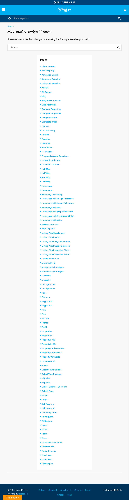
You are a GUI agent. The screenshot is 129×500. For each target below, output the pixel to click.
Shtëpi (60, 493)
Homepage (47, 185)
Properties (47, 330)
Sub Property (48, 402)
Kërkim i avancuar (51, 224)
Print (44, 309)
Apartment (65, 488)
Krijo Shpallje (48, 228)
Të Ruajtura (47, 419)
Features (46, 143)
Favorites (46, 138)
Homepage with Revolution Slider (58, 215)
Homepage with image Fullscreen (58, 198)
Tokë (69, 493)
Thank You (47, 453)
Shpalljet (46, 377)
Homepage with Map (52, 207)
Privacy (45, 317)
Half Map (46, 168)
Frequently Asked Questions (56, 155)
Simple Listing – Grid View (55, 385)
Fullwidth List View (51, 164)
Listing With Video (50, 258)
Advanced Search (50, 75)
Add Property (48, 70)
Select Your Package (52, 368)
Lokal (87, 488)
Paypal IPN (47, 300)
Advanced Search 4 (51, 79)
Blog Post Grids (50, 104)
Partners (46, 296)
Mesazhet (46, 275)
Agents (45, 87)
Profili (45, 326)
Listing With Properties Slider (56, 249)
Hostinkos (23, 492)
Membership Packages (53, 266)
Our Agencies (48, 283)
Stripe (45, 394)
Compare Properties (52, 109)
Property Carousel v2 (52, 351)
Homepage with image (53, 194)
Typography (47, 462)
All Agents (47, 92)
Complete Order (50, 117)
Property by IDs (49, 343)
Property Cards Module (53, 347)
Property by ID (49, 338)
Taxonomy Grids (50, 411)
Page (44, 292)
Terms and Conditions (53, 441)
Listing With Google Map (54, 232)
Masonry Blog (49, 262)
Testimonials (48, 445)
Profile (45, 321)
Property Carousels (51, 356)
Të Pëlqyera (47, 415)
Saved (45, 364)
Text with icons (49, 449)
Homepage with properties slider (58, 211)
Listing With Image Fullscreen (56, 241)
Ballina (42, 488)
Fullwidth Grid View (51, 160)
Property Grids (49, 360)
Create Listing (48, 130)
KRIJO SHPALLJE (65, 2)
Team (44, 424)
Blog (44, 96)
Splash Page (48, 390)
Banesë (78, 488)
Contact (45, 126)
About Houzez (49, 66)
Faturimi (46, 134)
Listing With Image (51, 236)
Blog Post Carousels (52, 100)
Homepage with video (52, 219)
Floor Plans (47, 147)
